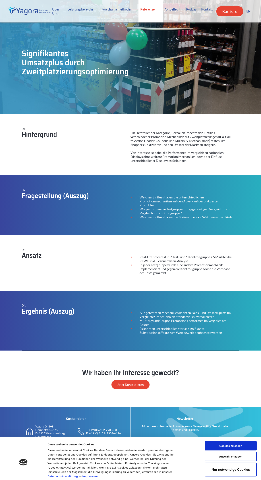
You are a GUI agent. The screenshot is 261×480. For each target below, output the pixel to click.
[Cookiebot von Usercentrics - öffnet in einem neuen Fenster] (23, 473)
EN (248, 11)
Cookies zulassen (230, 427)
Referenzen (148, 9)
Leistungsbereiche (80, 9)
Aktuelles (170, 9)
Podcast (191, 9)
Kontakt (206, 9)
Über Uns (55, 11)
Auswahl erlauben (230, 438)
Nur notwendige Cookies (231, 452)
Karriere (229, 11)
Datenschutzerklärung (62, 458)
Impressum (90, 458)
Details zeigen (193, 472)
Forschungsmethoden (116, 9)
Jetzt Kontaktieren (130, 385)
